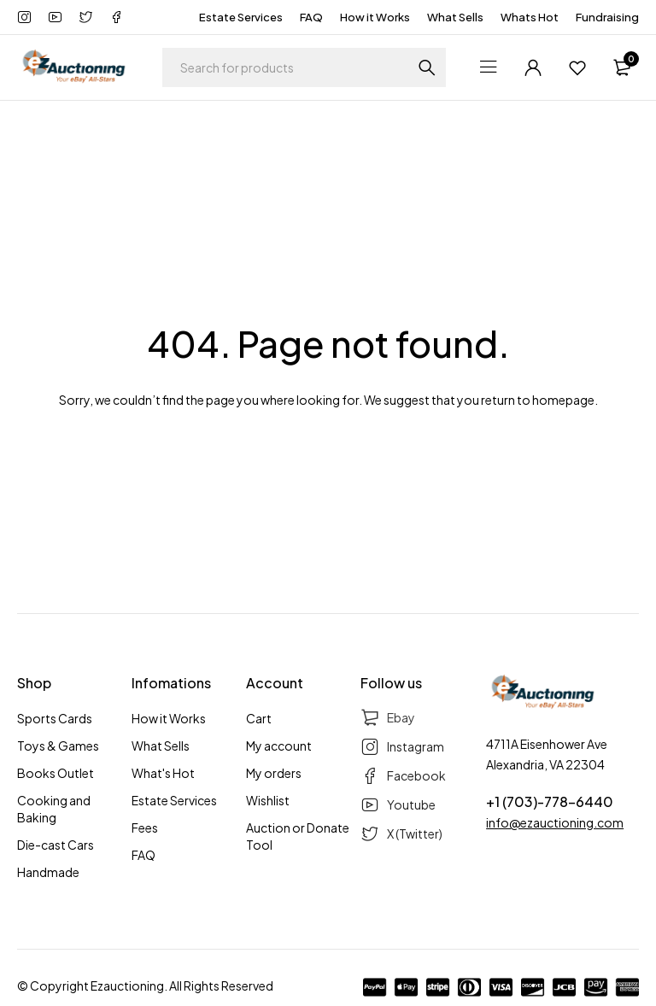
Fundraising (607, 17)
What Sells (455, 17)
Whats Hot (530, 17)
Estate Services (241, 17)
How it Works (375, 17)
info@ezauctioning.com (555, 822)
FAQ (311, 17)
